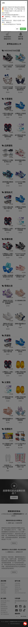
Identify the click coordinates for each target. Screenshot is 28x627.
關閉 (17, 29)
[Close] (25, 2)
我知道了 (23, 29)
